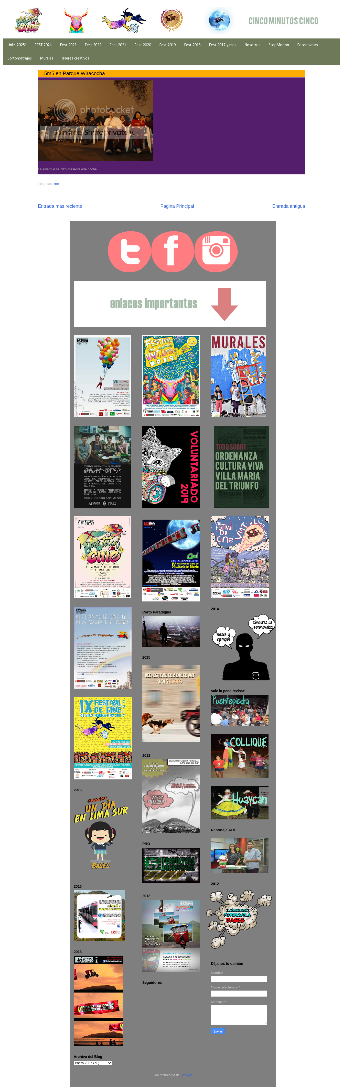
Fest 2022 (93, 45)
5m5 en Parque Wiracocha (74, 73)
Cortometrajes (19, 58)
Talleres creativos (75, 58)
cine (56, 184)
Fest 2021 (118, 45)
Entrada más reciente (60, 206)
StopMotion (279, 45)
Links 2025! (16, 45)
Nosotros (252, 45)
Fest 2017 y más (222, 45)
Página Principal (177, 206)
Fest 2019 (167, 45)
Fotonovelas (307, 45)
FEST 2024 (43, 45)
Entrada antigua (288, 206)
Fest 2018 (192, 45)
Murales (46, 58)
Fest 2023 (68, 45)
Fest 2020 (142, 45)
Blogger (186, 1075)
